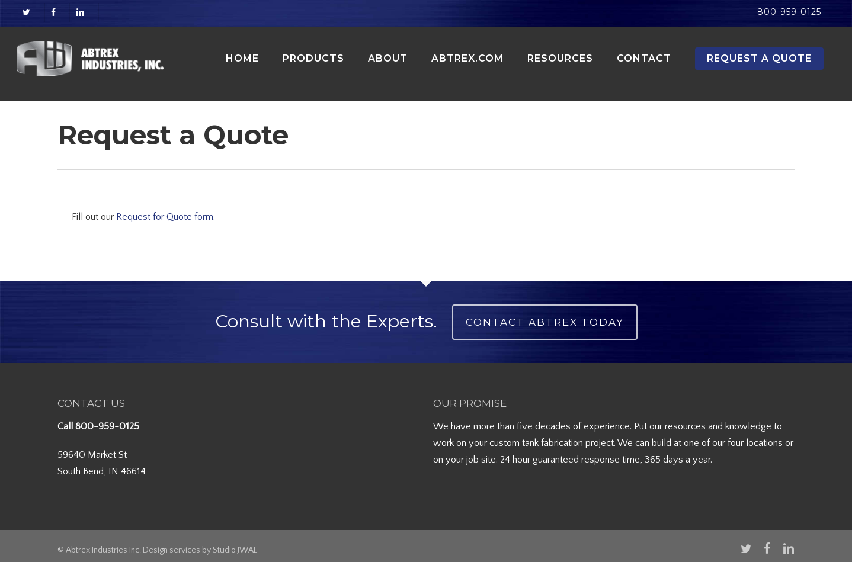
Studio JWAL (235, 550)
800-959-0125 (107, 426)
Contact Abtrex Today (545, 322)
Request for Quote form (164, 216)
